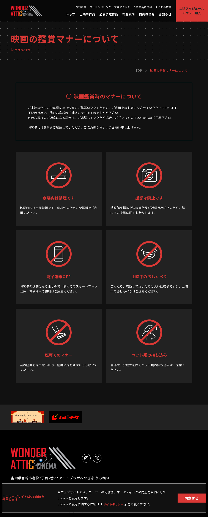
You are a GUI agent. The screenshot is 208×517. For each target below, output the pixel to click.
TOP (139, 70)
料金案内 (128, 14)
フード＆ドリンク (100, 7)
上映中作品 (87, 14)
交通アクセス (122, 7)
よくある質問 (163, 7)
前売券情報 (146, 14)
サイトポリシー (114, 504)
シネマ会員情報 (142, 7)
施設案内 (81, 7)
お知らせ (165, 14)
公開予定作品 (108, 14)
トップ (70, 14)
